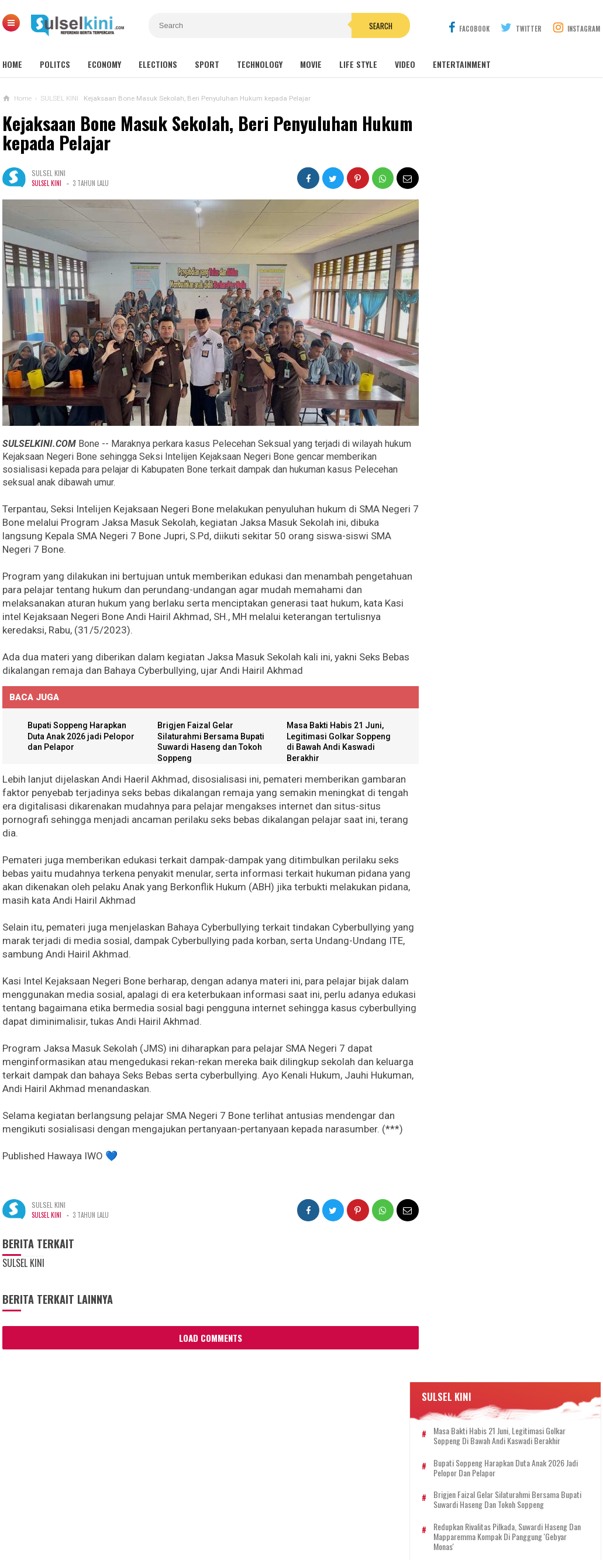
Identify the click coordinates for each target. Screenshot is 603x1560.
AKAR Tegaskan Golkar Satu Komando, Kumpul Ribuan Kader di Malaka (500, 572)
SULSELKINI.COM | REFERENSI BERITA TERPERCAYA (298, 1531)
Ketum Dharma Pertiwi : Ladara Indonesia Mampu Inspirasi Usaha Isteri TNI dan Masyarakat (499, 854)
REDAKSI (233, 1512)
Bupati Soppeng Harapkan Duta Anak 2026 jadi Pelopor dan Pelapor (82, 732)
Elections (158, 64)
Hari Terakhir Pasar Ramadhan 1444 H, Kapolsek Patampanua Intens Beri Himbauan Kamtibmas (499, 978)
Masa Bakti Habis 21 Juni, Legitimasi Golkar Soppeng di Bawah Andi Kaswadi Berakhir (516, 212)
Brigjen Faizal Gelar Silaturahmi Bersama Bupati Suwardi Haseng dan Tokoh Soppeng (516, 276)
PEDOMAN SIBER (289, 1512)
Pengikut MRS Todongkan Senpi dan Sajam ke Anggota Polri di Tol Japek (531, 516)
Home (12, 64)
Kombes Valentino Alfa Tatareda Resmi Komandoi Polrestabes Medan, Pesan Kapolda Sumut (497, 1034)
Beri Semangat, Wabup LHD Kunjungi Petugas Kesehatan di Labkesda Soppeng (504, 628)
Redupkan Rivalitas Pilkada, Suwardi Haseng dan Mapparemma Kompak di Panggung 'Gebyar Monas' (517, 313)
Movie (311, 64)
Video (405, 64)
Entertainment (462, 64)
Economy (104, 64)
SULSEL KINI (46, 183)
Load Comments (207, 1334)
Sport (207, 64)
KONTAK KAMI (182, 1512)
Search (368, 26)
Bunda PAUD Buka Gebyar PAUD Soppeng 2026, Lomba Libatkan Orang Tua (513, 350)
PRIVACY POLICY (360, 1512)
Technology (259, 64)
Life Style (358, 64)
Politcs (55, 64)
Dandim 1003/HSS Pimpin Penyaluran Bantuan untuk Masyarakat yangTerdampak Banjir (502, 685)
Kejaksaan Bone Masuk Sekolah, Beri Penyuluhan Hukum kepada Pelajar (179, 133)
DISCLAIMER (423, 1512)
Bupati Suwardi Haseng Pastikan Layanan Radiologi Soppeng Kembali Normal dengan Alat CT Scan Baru (503, 797)
